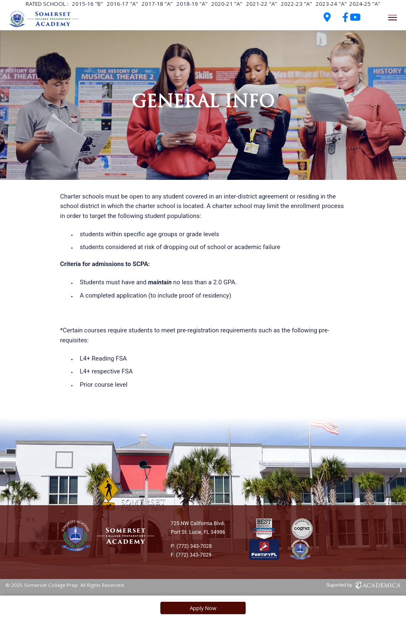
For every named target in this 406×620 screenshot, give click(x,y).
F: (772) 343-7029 (191, 555)
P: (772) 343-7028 (191, 546)
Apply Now (203, 608)
